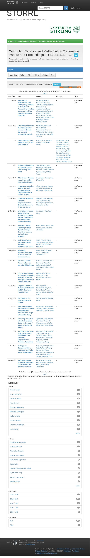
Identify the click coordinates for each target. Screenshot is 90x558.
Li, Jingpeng (14, 429)
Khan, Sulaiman (41, 186)
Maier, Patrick (40, 240)
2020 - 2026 (14, 494)
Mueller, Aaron (63, 153)
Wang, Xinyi (49, 178)
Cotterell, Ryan (61, 144)
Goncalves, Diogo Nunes (44, 331)
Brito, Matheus (41, 362)
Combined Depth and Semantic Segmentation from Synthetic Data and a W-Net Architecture (25, 203)
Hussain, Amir (14, 403)
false (11, 525)
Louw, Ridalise (41, 128)
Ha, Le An (44, 275)
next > (45, 93)
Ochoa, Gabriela (15, 398)
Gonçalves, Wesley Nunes (45, 352)
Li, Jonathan (48, 337)
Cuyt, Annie (49, 132)
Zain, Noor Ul (40, 140)
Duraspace (67, 551)
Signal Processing (16, 473)
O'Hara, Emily (40, 113)
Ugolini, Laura (40, 172)
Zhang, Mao (40, 180)
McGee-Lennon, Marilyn (44, 323)
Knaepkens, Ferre (42, 130)
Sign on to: (76, 8)
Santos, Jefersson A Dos (44, 356)
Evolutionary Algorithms (18, 460)
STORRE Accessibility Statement (46, 553)
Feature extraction (16, 446)
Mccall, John (50, 225)
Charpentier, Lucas (62, 140)
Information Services (63, 549)
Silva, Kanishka (41, 165)
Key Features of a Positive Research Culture (24, 300)
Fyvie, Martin (40, 225)
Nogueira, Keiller (41, 340)
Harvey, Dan (44, 205)
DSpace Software (41, 551)
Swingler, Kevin (41, 198)
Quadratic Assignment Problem (20, 468)
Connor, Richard (15, 420)
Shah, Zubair (48, 190)
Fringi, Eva (45, 102)
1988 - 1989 (14, 512)
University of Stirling (77, 549)
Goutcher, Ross (45, 201)
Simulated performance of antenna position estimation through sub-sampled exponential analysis (26, 130)
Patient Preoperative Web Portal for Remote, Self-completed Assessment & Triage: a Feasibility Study (26, 310)
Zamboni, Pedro (41, 335)
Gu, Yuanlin (40, 178)
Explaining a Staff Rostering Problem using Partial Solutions (26, 263)
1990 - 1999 (14, 508)
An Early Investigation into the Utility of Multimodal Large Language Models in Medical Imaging (25, 190)
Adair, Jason (40, 250)
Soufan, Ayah (49, 117)
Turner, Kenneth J (16, 394)
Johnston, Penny (41, 105)
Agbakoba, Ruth (41, 319)
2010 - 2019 (14, 499)
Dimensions (40, 541)
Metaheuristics (15, 481)
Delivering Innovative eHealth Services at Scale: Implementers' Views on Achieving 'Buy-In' (25, 323)
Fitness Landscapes (16, 451)
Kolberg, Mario (15, 416)
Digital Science (30, 544)
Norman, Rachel (41, 298)
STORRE (11, 41)
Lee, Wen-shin (41, 134)
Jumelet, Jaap (60, 151)
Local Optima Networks (18, 442)
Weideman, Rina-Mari (43, 126)
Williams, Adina (67, 161)
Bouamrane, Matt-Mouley (44, 306)
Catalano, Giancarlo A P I (44, 261)
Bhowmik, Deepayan (17, 412)
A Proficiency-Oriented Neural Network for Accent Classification (26, 180)
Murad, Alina (47, 188)
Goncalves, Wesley (42, 342)
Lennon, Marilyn (49, 310)
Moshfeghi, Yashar (42, 119)
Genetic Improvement (17, 477)
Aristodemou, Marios (43, 109)
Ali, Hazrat (39, 190)
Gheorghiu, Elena (47, 242)
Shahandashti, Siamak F (44, 111)
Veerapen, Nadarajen (17, 425)
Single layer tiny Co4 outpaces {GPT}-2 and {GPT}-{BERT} (25, 142)
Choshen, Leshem (62, 142)
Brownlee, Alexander (43, 263)
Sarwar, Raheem (48, 170)
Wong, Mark (40, 117)
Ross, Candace (61, 155)
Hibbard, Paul (40, 203)
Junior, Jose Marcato (43, 333)
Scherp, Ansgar (15, 390)
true (11, 521)
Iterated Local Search (17, 455)
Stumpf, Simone (41, 122)
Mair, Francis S (45, 321)
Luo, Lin (48, 115)
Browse (34, 3)
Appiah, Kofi (40, 244)
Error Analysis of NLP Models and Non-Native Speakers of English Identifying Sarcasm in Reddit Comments (26, 277)
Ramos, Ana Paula (42, 350)
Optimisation (14, 464)
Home (25, 3)
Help (41, 3)
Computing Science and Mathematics (52, 41)
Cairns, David (40, 265)
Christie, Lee (40, 228)
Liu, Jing (66, 149)
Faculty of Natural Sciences (26, 41)
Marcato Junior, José (43, 354)
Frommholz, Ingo (41, 277)
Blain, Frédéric (46, 290)
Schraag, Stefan (41, 308)
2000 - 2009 (14, 503)
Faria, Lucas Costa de (43, 360)
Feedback (75, 551)
